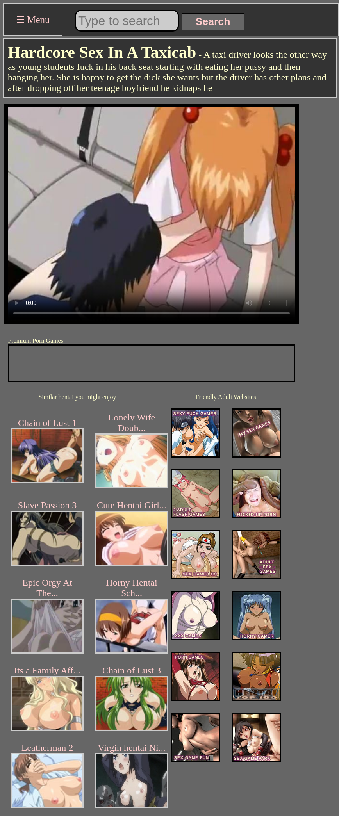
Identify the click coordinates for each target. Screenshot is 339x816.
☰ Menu (33, 19)
